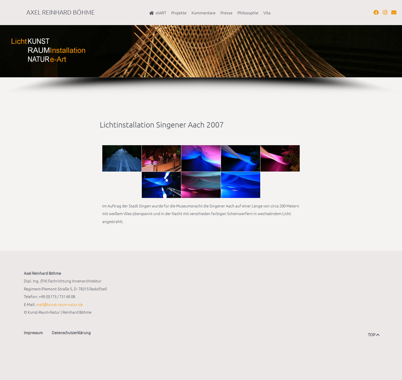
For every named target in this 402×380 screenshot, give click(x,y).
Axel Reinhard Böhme (60, 12)
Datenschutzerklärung (71, 332)
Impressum (33, 332)
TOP (373, 334)
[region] (201, 60)
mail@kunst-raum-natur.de (59, 304)
